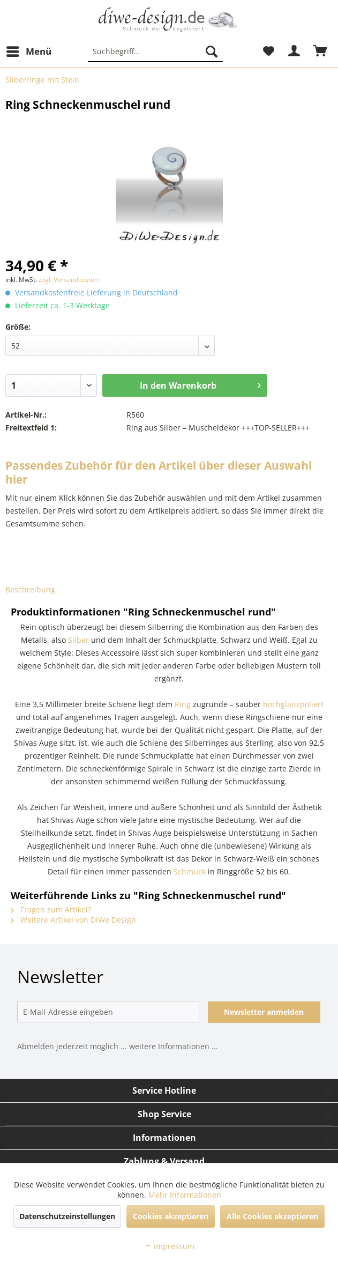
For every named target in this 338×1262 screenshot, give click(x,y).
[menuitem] (28, 51)
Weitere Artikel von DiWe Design (73, 920)
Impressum (169, 1246)
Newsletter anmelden (264, 1012)
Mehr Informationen (184, 1195)
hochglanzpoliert (293, 704)
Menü (28, 50)
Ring (183, 704)
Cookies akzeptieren (170, 1216)
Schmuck (190, 871)
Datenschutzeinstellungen (67, 1216)
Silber (78, 640)
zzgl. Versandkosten (68, 279)
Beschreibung (30, 589)
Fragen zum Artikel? (51, 909)
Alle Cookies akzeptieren (272, 1216)
